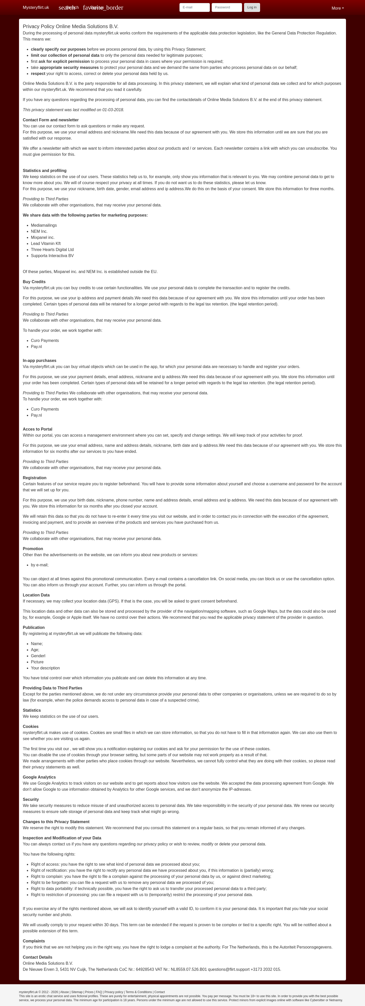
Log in (252, 7)
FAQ (99, 992)
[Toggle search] (69, 7)
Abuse (64, 992)
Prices (89, 992)
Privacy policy (113, 992)
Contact (159, 992)
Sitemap (77, 992)
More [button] (336, 8)
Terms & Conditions (138, 992)
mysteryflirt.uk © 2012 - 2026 (38, 992)
